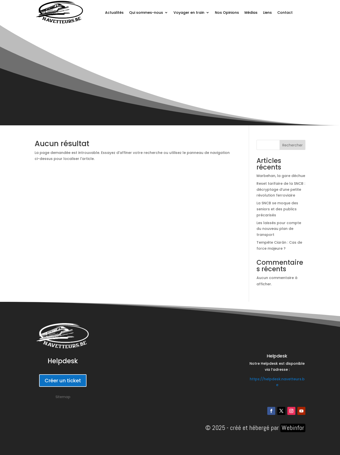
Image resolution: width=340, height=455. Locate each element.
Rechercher (292, 145)
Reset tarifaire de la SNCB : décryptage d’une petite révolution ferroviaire (281, 189)
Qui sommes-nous (146, 12)
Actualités (114, 12)
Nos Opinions (227, 12)
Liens (267, 12)
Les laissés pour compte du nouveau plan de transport (279, 228)
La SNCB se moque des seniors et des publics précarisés (277, 209)
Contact (285, 12)
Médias (251, 12)
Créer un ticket (63, 380)
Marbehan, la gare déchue (281, 175)
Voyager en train (189, 12)
